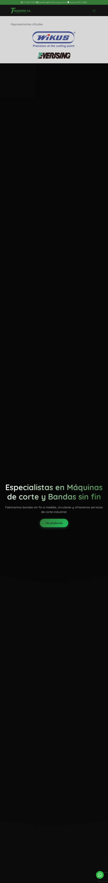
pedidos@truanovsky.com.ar (52, 2)
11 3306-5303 (28, 2)
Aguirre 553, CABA (77, 2)
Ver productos (54, 523)
